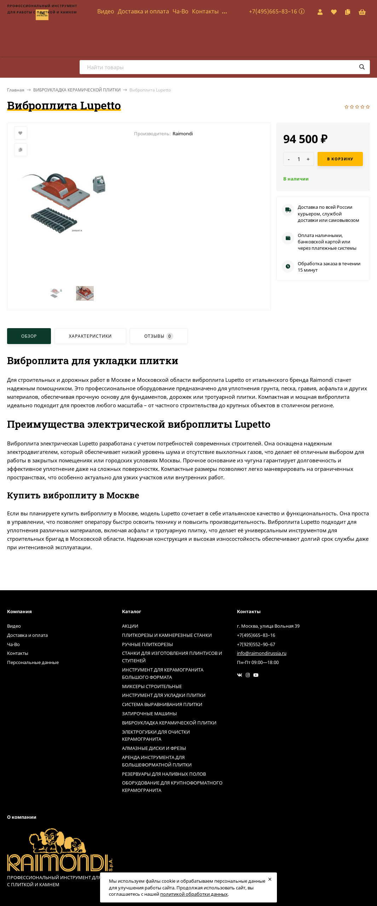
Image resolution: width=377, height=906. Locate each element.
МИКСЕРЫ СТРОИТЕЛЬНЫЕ (152, 686)
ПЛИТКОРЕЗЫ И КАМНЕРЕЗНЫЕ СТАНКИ (167, 635)
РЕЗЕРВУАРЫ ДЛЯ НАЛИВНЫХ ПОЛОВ (164, 774)
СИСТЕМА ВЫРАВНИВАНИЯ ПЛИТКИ (162, 704)
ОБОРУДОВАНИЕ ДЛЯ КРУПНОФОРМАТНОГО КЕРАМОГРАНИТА (172, 786)
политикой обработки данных (194, 894)
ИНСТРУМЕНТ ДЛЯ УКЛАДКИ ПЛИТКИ (163, 695)
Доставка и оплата (143, 11)
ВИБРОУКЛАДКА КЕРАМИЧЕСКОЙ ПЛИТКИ (77, 90)
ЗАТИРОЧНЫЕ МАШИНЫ (149, 713)
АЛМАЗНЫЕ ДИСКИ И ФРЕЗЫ (154, 748)
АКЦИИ (130, 626)
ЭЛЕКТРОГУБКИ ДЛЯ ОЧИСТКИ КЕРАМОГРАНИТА (156, 735)
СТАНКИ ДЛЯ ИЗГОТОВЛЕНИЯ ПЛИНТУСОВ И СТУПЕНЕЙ (172, 657)
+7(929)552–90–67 (256, 644)
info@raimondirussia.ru (261, 653)
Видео (105, 11)
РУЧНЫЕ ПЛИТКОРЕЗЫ (147, 644)
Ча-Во (180, 11)
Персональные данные (33, 662)
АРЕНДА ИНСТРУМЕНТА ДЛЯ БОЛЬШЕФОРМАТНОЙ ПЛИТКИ (157, 761)
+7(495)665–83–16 (273, 11)
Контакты (205, 11)
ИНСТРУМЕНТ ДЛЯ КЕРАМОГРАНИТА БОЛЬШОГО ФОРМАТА (162, 673)
